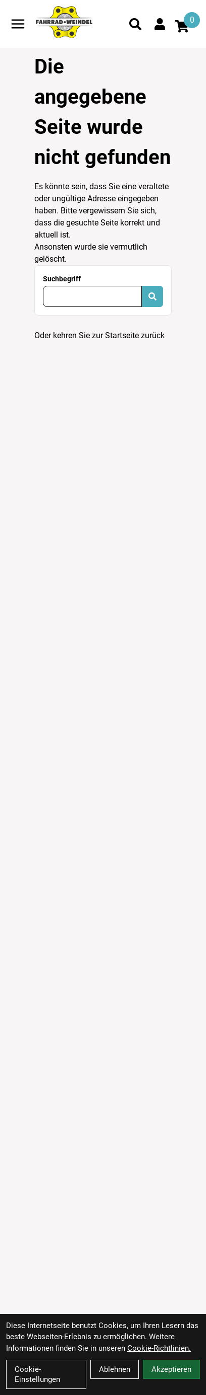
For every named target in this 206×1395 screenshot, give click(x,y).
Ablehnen (114, 1369)
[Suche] (135, 24)
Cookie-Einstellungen (37, 1374)
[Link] (18, 24)
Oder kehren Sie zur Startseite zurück (99, 335)
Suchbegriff (62, 279)
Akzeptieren (171, 1369)
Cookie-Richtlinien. (159, 1348)
